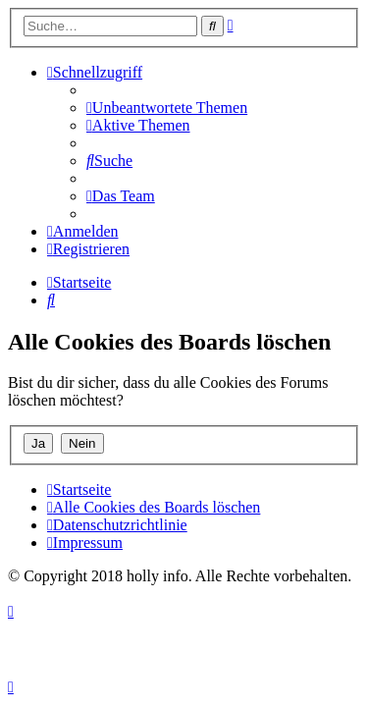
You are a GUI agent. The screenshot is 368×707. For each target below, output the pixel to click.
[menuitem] (166, 107)
